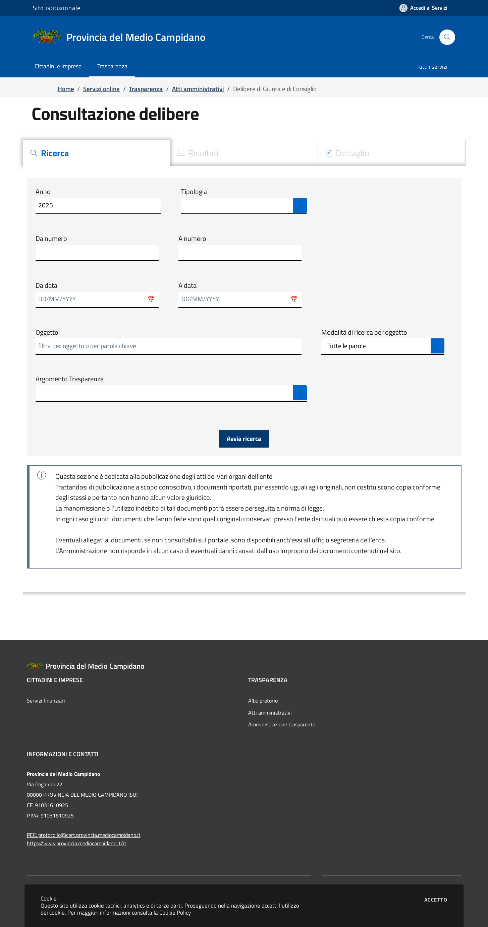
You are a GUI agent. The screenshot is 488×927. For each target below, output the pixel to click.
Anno (43, 191)
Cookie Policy (175, 912)
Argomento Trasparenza (70, 379)
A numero (192, 238)
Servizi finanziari (46, 701)
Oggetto (47, 332)
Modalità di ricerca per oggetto (364, 332)
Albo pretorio (263, 701)
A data (187, 285)
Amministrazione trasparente (281, 724)
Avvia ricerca (244, 439)
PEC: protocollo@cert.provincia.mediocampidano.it (84, 835)
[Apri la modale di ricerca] (447, 37)
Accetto (436, 899)
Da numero (51, 238)
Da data (46, 285)
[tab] (96, 153)
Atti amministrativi (270, 713)
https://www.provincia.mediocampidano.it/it (76, 843)
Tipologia (194, 191)
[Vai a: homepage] (123, 37)
